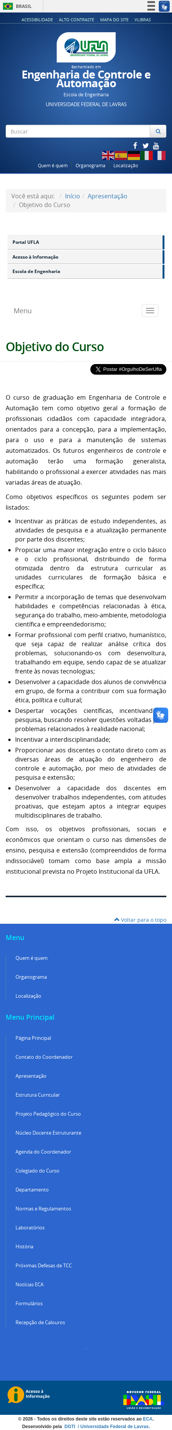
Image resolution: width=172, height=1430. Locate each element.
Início (72, 196)
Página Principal (33, 1038)
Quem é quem (53, 165)
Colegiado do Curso (37, 1171)
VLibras (143, 19)
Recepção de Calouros (40, 1322)
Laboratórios (30, 1227)
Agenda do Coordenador (43, 1152)
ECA (147, 1419)
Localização (125, 165)
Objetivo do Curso (55, 346)
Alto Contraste (76, 19)
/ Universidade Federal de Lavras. (113, 1426)
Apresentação (107, 196)
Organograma (90, 165)
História (24, 1246)
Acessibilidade (37, 19)
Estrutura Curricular (37, 1095)
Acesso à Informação (35, 257)
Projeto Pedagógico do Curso (48, 1114)
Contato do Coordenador (44, 1057)
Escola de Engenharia (36, 271)
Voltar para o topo (140, 919)
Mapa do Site (114, 19)
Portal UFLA (25, 242)
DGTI (70, 1426)
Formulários (29, 1303)
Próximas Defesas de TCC (43, 1265)
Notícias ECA (29, 1284)
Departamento (32, 1190)
